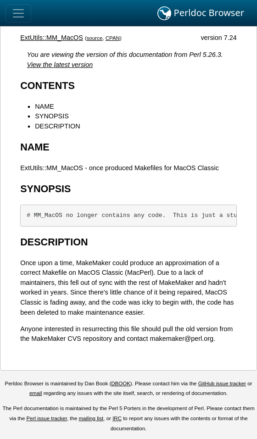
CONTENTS (47, 85)
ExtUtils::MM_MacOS (51, 37)
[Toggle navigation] (18, 13)
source (95, 38)
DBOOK (120, 383)
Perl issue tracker (47, 418)
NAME (44, 106)
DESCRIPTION (57, 126)
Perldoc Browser (200, 13)
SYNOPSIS (52, 116)
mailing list (91, 418)
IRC (117, 418)
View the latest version (60, 64)
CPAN (113, 38)
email (35, 393)
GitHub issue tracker (222, 383)
